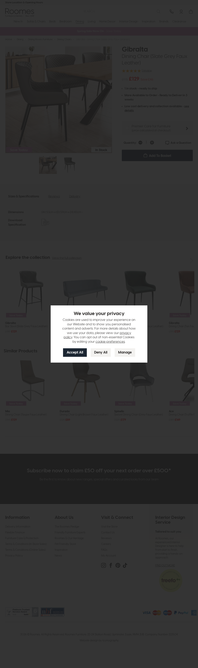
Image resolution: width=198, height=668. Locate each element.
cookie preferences (110, 341)
